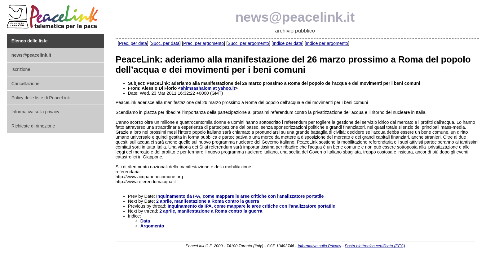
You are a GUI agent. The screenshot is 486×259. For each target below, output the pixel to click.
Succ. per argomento (248, 43)
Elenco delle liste (29, 40)
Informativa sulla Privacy (319, 246)
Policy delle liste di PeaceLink (40, 97)
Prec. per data (133, 43)
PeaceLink (53, 15)
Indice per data (287, 43)
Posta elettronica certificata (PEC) (375, 246)
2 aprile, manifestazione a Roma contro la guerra (207, 201)
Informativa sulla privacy (35, 111)
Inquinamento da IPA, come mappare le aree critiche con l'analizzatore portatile (240, 196)
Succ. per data (165, 43)
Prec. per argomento (203, 43)
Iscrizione (20, 69)
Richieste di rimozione (33, 125)
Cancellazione (25, 83)
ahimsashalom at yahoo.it (208, 88)
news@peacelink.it (295, 17)
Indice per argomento (327, 43)
